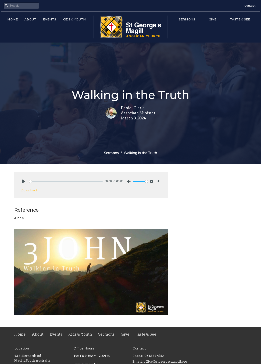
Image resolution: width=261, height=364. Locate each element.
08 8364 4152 (154, 356)
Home (12, 19)
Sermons (187, 19)
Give (212, 19)
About (30, 19)
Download (29, 190)
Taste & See (240, 19)
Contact (249, 5)
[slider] (66, 181)
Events (49, 19)
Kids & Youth (74, 19)
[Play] (23, 181)
